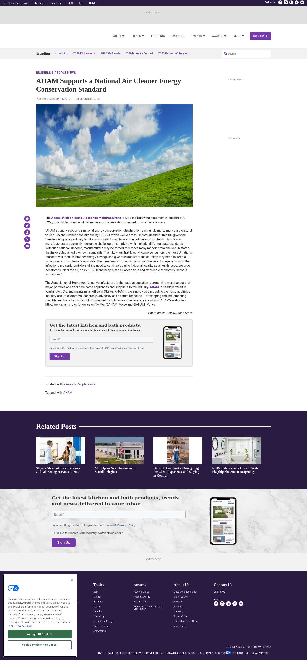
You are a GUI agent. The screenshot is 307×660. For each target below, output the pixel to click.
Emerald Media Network (16, 3)
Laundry (97, 611)
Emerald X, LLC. (242, 647)
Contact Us (219, 592)
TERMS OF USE (241, 653)
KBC (81, 3)
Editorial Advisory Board (185, 621)
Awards (217, 36)
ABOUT (102, 653)
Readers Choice (141, 592)
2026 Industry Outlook (139, 53)
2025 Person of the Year (173, 53)
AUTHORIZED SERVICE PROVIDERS (139, 653)
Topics (136, 36)
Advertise (40, 3)
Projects (158, 36)
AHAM (154, 287)
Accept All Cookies (40, 634)
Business (98, 601)
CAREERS (112, 653)
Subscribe (260, 36)
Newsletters (179, 626)
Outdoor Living (101, 626)
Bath (95, 592)
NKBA (92, 3)
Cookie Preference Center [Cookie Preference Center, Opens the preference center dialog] (40, 644)
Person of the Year (143, 601)
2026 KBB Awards (84, 53)
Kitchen (97, 597)
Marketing (98, 616)
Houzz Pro (61, 53)
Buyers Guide (180, 616)
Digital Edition (180, 597)
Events (197, 36)
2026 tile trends (110, 53)
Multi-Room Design (103, 621)
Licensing (56, 3)
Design (97, 606)
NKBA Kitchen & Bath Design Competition (149, 607)
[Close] (71, 580)
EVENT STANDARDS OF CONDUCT (178, 653)
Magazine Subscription (185, 592)
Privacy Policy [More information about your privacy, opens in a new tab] (24, 625)
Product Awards (142, 597)
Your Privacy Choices (211, 653)
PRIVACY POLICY (260, 653)
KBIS (70, 3)
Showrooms (99, 631)
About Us (178, 601)
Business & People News (56, 73)
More (237, 36)
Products (178, 36)
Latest (116, 36)
